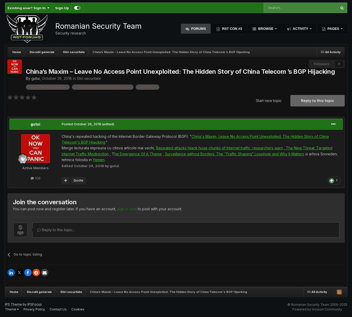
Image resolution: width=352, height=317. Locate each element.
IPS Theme (13, 304)
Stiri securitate (89, 78)
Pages (333, 29)
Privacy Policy (34, 309)
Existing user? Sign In (29, 8)
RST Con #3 (231, 29)
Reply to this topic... (56, 230)
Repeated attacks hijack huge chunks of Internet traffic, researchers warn (219, 148)
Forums (198, 29)
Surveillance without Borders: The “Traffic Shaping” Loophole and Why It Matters (234, 154)
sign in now (127, 209)
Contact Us (58, 309)
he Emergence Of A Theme (138, 154)
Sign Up (62, 8)
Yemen (99, 159)
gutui (35, 78)
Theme (12, 309)
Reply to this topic (317, 100)
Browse (265, 29)
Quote (78, 180)
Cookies (77, 309)
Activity (300, 29)
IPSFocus (34, 304)
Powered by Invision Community (317, 309)
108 (36, 178)
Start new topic (269, 100)
